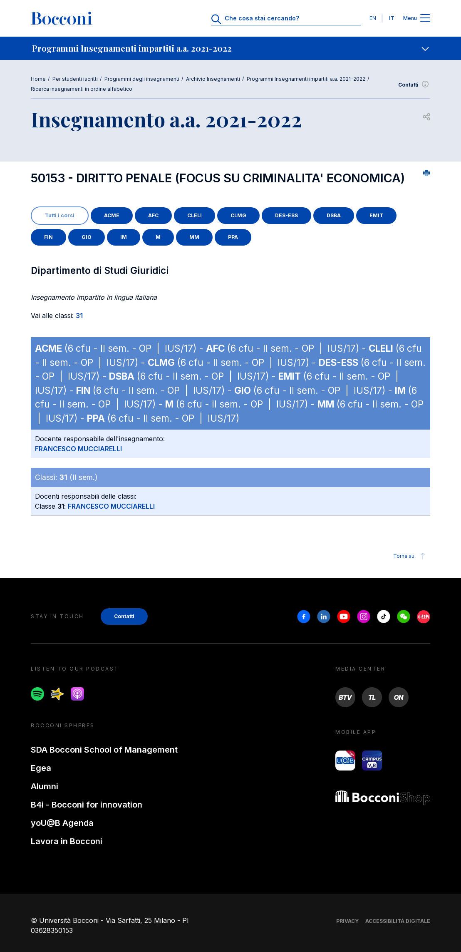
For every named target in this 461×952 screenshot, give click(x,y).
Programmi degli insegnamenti (141, 79)
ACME (111, 215)
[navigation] (230, 48)
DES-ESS (286, 215)
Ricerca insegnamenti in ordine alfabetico (81, 89)
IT (391, 18)
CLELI (194, 215)
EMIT (376, 215)
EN (372, 18)
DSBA (334, 215)
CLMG (238, 215)
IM (123, 237)
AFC (153, 215)
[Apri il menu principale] (425, 18)
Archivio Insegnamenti (213, 79)
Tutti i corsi (59, 215)
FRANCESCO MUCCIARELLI (78, 449)
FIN (48, 237)
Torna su (410, 556)
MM (194, 237)
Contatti (414, 85)
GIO (87, 237)
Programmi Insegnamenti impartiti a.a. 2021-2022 (306, 79)
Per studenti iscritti (75, 79)
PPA (233, 237)
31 (79, 315)
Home (38, 79)
